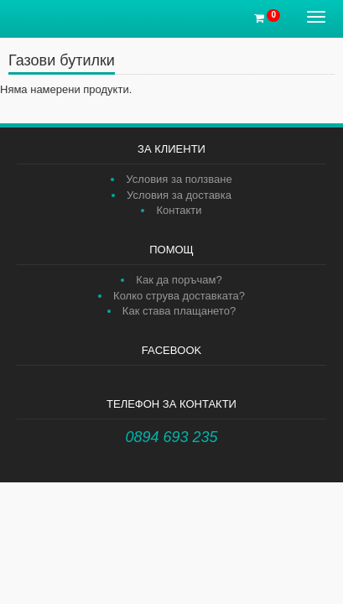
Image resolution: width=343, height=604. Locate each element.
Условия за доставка (179, 195)
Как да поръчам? (178, 279)
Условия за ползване (178, 179)
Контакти (178, 210)
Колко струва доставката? (179, 295)
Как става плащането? (179, 311)
